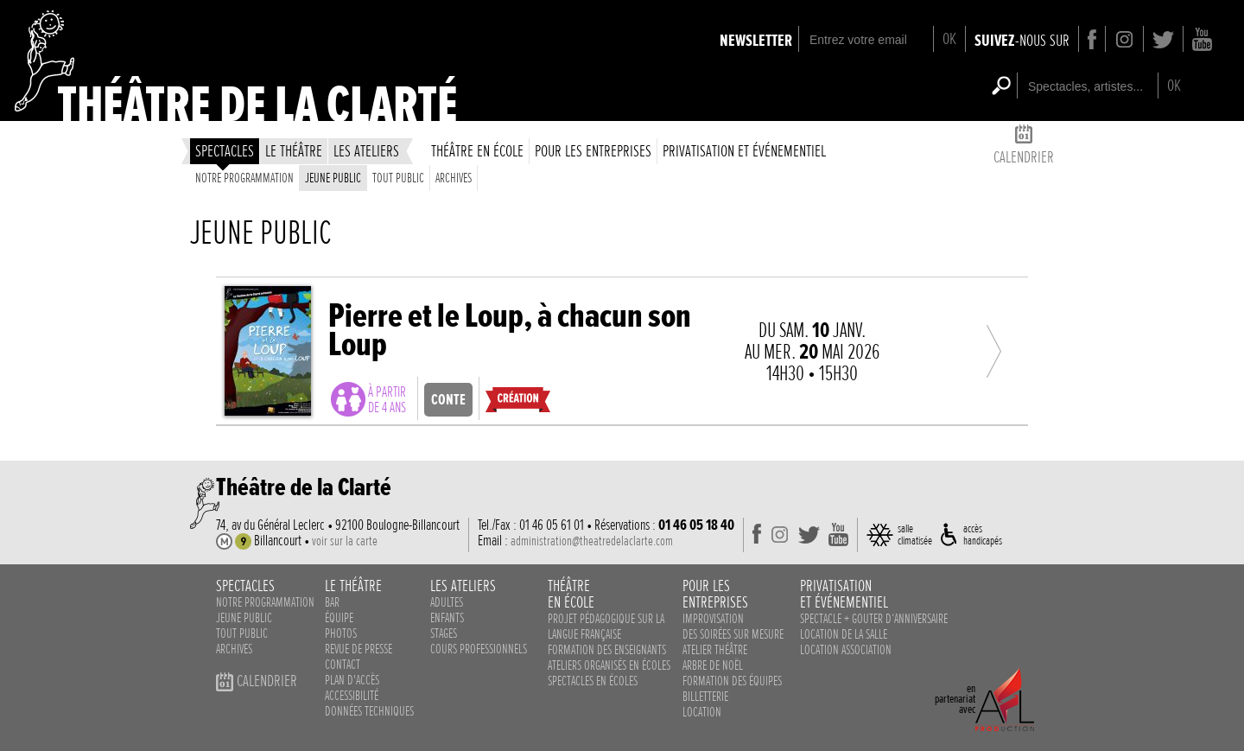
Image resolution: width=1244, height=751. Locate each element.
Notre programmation (244, 178)
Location (701, 712)
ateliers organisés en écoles (609, 665)
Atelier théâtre (714, 650)
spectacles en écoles (593, 681)
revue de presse (358, 649)
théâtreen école (571, 594)
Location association (846, 650)
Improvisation (713, 618)
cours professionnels (478, 649)
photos (341, 633)
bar (332, 602)
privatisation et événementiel (744, 151)
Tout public (398, 178)
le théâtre (293, 151)
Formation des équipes (732, 681)
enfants (447, 618)
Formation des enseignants (607, 650)
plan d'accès (352, 680)
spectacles (224, 151)
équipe (339, 618)
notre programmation (265, 602)
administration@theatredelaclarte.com (592, 541)
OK (949, 38)
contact (342, 664)
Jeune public (333, 178)
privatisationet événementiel (844, 594)
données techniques (369, 711)
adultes (446, 602)
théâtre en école (477, 151)
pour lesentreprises (715, 594)
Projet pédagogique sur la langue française (606, 626)
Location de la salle (843, 634)
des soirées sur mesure (733, 634)
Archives (453, 178)
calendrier (1023, 147)
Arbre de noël (712, 665)
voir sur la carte (345, 541)
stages (443, 633)
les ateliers (366, 151)
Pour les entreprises (593, 151)
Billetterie (705, 696)
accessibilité (351, 695)
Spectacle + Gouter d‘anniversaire (874, 618)
